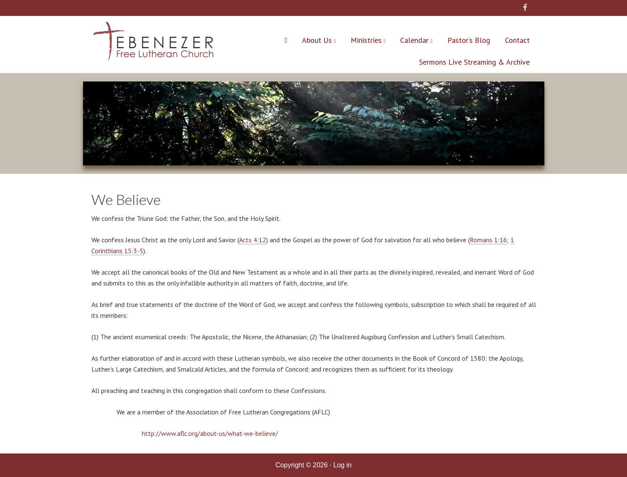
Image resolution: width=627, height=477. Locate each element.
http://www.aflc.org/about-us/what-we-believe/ (210, 433)
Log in (342, 465)
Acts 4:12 (252, 240)
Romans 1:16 (488, 240)
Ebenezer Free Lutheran (153, 43)
